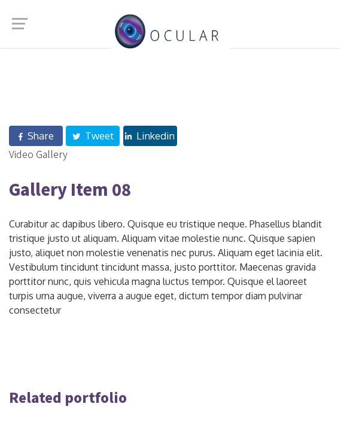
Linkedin (150, 135)
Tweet (93, 135)
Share (36, 135)
